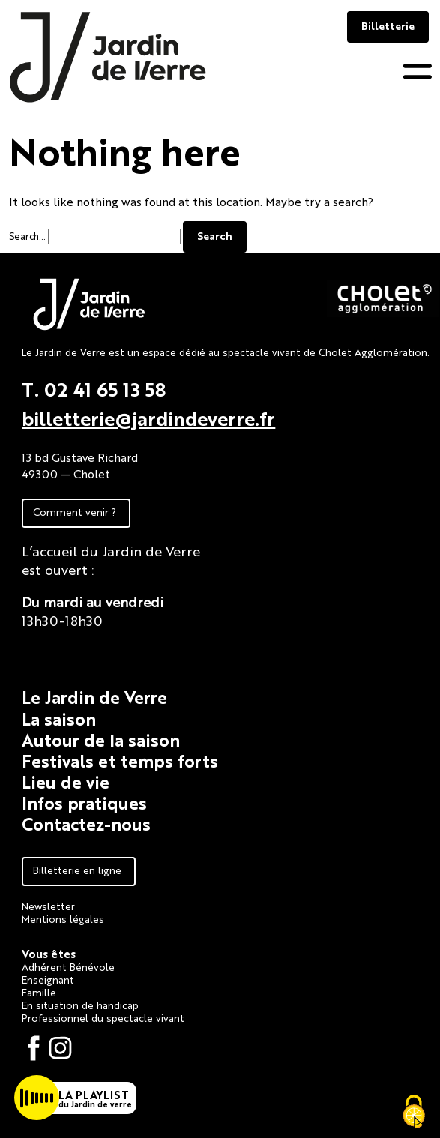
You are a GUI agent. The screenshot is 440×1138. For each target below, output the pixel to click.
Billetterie (388, 25)
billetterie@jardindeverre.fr (148, 417)
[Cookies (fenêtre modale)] (414, 1112)
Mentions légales (63, 918)
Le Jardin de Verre (94, 697)
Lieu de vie (65, 781)
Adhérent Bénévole (68, 966)
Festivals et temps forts (120, 760)
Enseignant (48, 979)
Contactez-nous (86, 823)
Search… (27, 235)
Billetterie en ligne (77, 869)
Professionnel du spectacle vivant (103, 1017)
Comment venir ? (74, 511)
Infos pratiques (84, 802)
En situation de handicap (80, 1004)
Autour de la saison (101, 739)
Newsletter (48, 905)
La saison (59, 718)
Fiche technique (73, 652)
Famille (39, 992)
